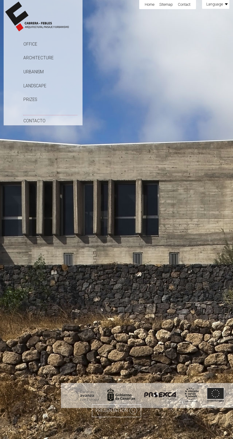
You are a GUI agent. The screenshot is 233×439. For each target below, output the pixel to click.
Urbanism (33, 71)
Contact (184, 4)
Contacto (34, 120)
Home (149, 4)
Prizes (30, 99)
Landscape (34, 85)
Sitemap (166, 4)
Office (30, 44)
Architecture (38, 57)
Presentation (116, 410)
